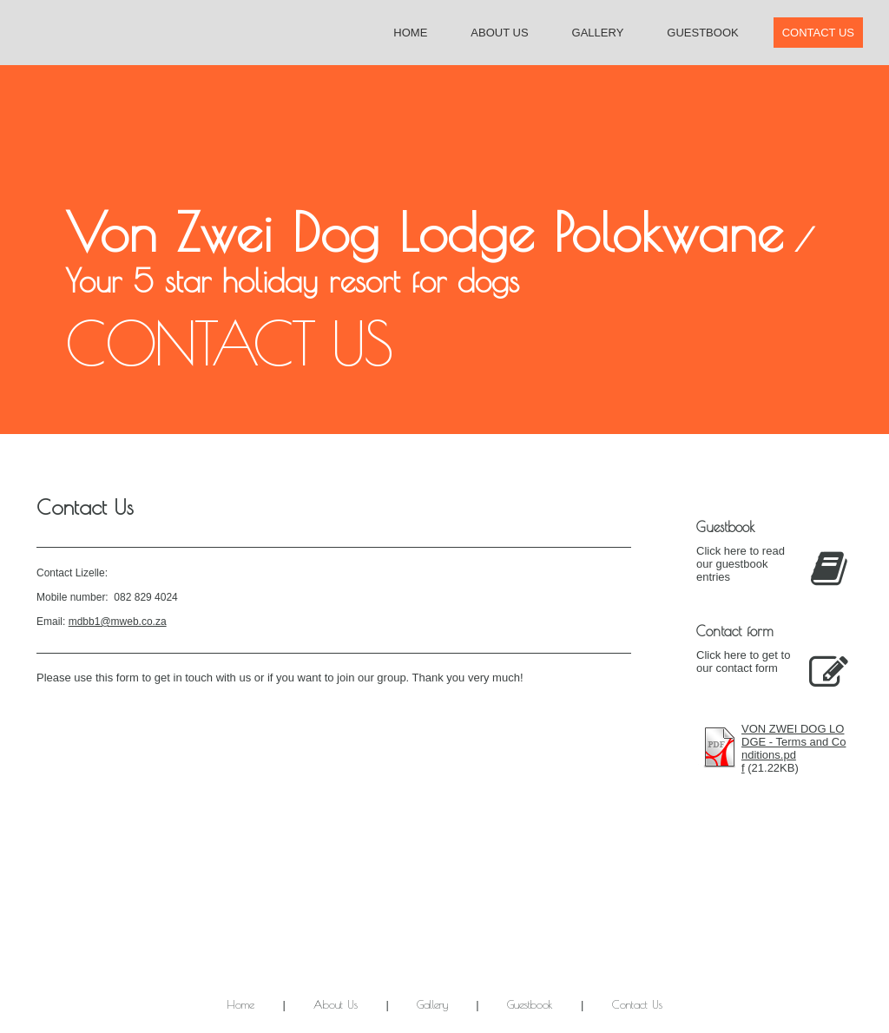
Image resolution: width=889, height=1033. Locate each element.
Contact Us (818, 32)
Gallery (598, 32)
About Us (499, 32)
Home (410, 32)
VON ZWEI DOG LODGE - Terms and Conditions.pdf (793, 748)
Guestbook (702, 32)
